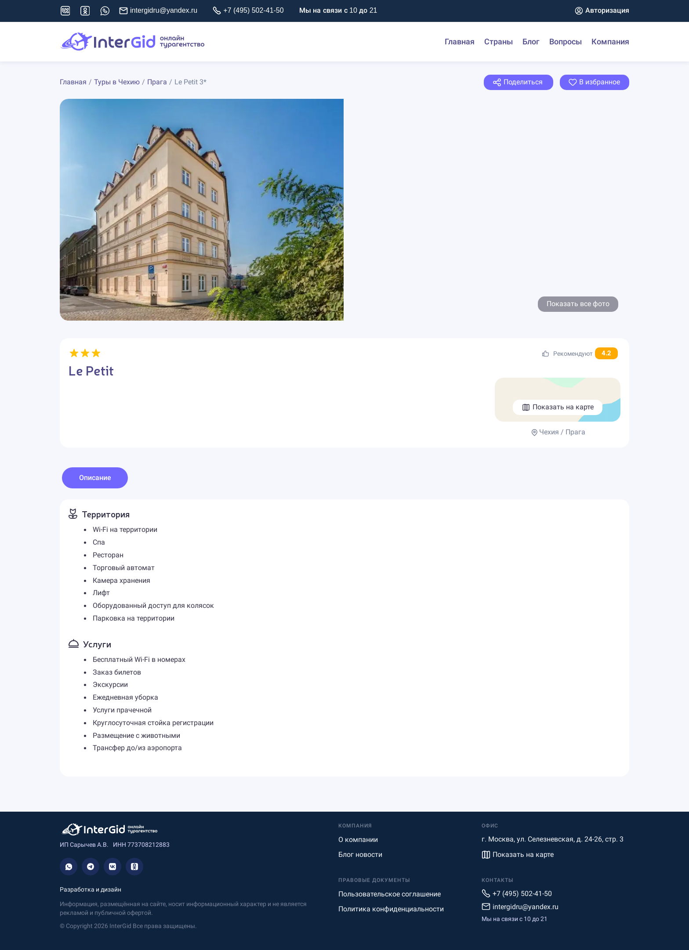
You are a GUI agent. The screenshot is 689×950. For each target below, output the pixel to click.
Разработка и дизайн (90, 889)
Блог (531, 41)
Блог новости (360, 854)
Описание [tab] (95, 477)
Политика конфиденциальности (391, 909)
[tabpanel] (344, 638)
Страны (498, 41)
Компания (610, 41)
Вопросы (565, 41)
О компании (358, 839)
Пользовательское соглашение (389, 894)
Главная (460, 41)
